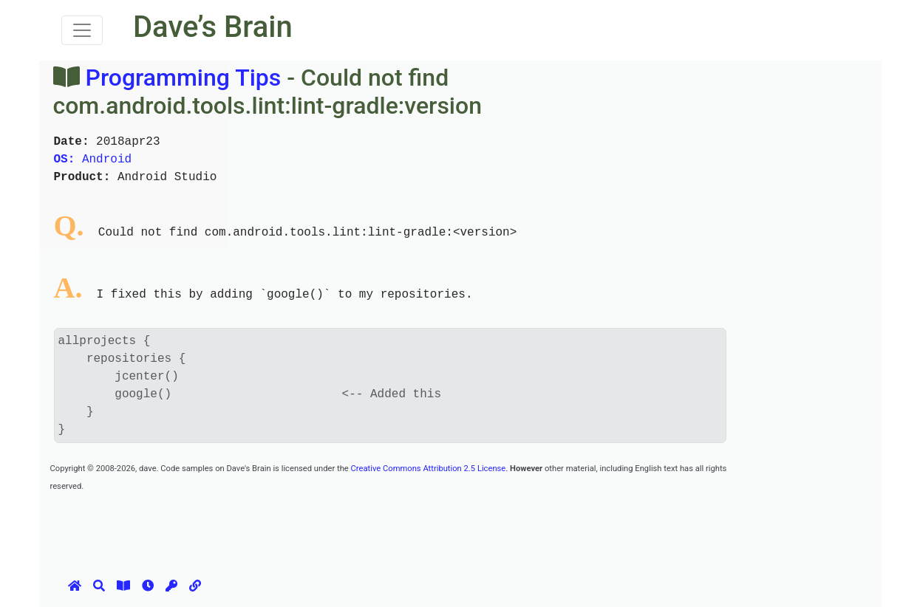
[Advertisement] (319, 527)
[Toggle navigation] (82, 30)
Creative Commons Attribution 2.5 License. (429, 468)
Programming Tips (183, 78)
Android (93, 159)
